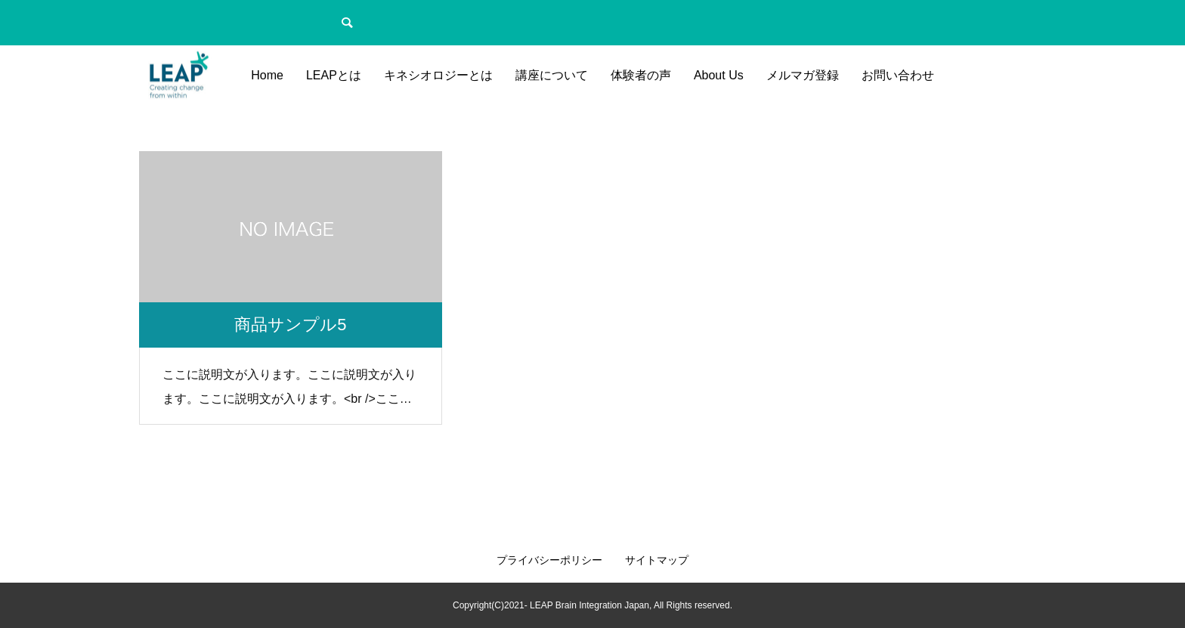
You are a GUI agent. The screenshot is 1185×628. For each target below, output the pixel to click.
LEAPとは (333, 75)
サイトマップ (656, 560)
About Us (719, 75)
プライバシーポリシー (549, 560)
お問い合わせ (898, 75)
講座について (551, 75)
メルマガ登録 (802, 75)
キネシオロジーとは (438, 75)
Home (267, 75)
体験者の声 (641, 75)
